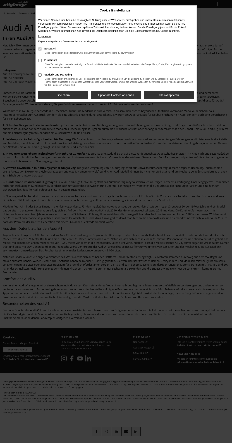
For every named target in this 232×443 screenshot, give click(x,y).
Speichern (63, 95)
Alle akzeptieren (169, 95)
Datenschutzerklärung (147, 30)
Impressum (44, 36)
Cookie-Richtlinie (170, 30)
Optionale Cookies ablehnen (116, 95)
